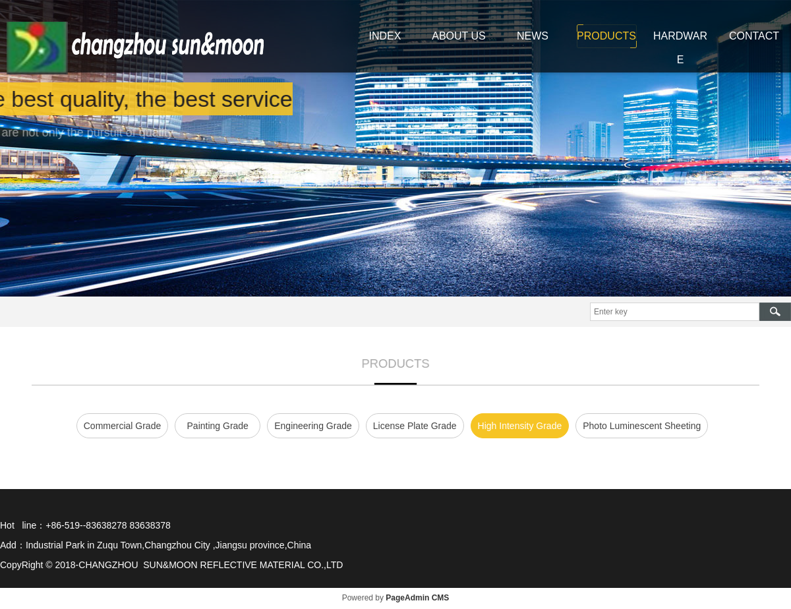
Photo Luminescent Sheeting (642, 425)
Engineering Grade (313, 425)
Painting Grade (218, 425)
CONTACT (754, 36)
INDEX (385, 36)
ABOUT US (459, 36)
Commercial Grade (122, 425)
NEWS (532, 36)
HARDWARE (680, 47)
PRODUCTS (606, 36)
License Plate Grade (415, 425)
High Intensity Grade (520, 425)
